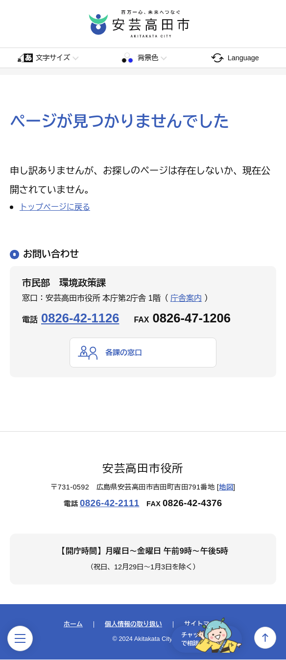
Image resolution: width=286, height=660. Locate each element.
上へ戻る (265, 638)
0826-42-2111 (110, 503)
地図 (226, 487)
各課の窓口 (124, 352)
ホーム (73, 625)
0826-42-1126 (80, 318)
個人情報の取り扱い (133, 625)
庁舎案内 (186, 298)
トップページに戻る (55, 207)
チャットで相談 (204, 637)
